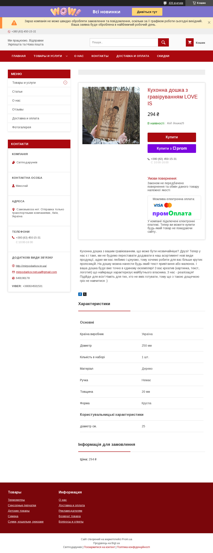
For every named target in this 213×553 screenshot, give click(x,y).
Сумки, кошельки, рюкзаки (25, 521)
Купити (172, 137)
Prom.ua (127, 539)
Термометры (16, 499)
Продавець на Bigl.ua (106, 543)
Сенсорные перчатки (22, 505)
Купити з (172, 148)
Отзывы (17, 109)
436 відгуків (176, 3)
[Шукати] (163, 42)
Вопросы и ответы (71, 521)
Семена (13, 516)
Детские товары (19, 510)
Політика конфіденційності (133, 547)
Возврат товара (70, 516)
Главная (19, 56)
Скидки (163, 56)
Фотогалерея (21, 127)
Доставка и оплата (132, 56)
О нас (79, 56)
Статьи (17, 91)
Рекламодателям (70, 510)
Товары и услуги (47, 56)
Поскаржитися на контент (99, 547)
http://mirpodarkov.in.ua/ (31, 265)
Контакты (100, 56)
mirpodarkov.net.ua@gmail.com (36, 272)
